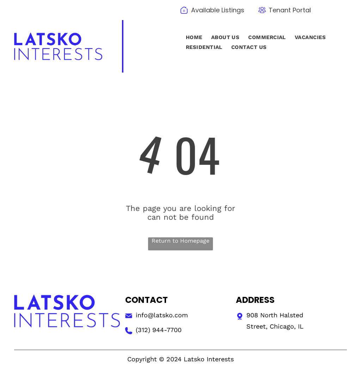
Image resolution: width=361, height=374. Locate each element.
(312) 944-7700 (159, 330)
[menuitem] (193, 37)
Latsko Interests (209, 359)
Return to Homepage (180, 240)
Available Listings (217, 10)
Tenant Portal (290, 10)
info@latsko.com (162, 315)
